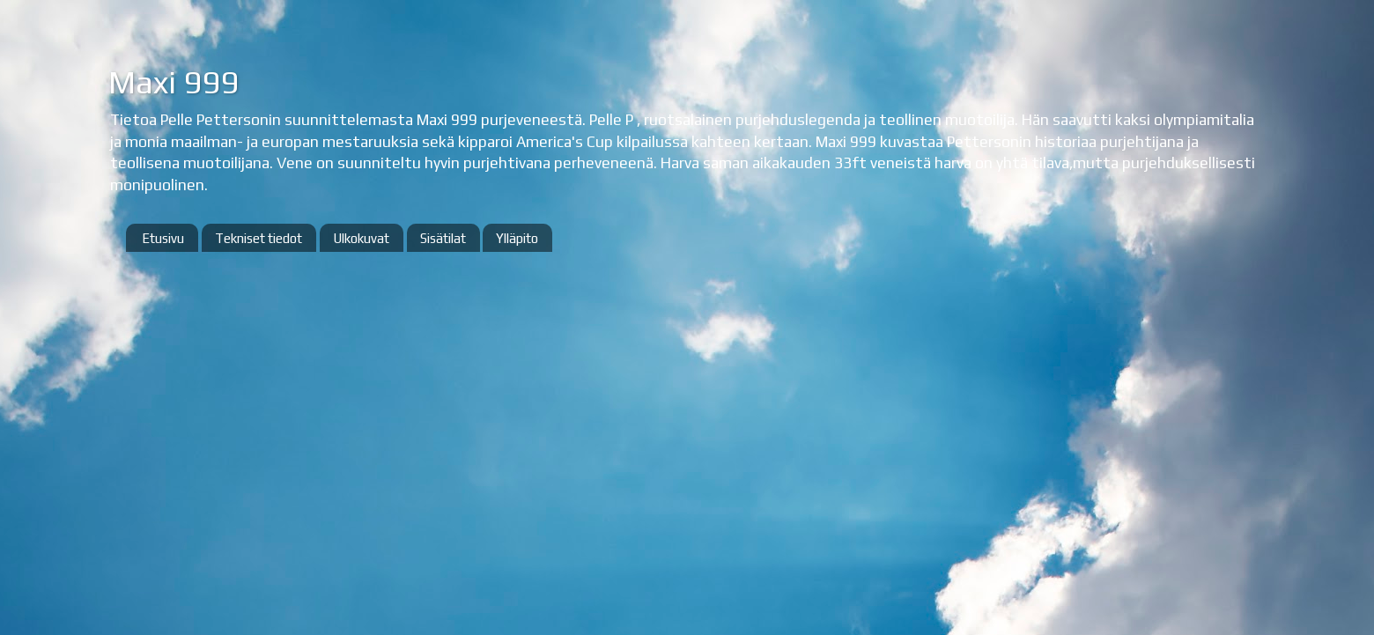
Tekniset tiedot (258, 238)
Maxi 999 (173, 81)
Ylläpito (517, 238)
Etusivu (163, 238)
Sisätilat (443, 238)
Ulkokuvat (361, 238)
